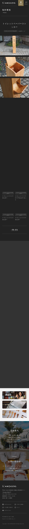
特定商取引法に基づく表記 (8, 516)
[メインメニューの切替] (26, 3)
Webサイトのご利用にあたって (8, 519)
